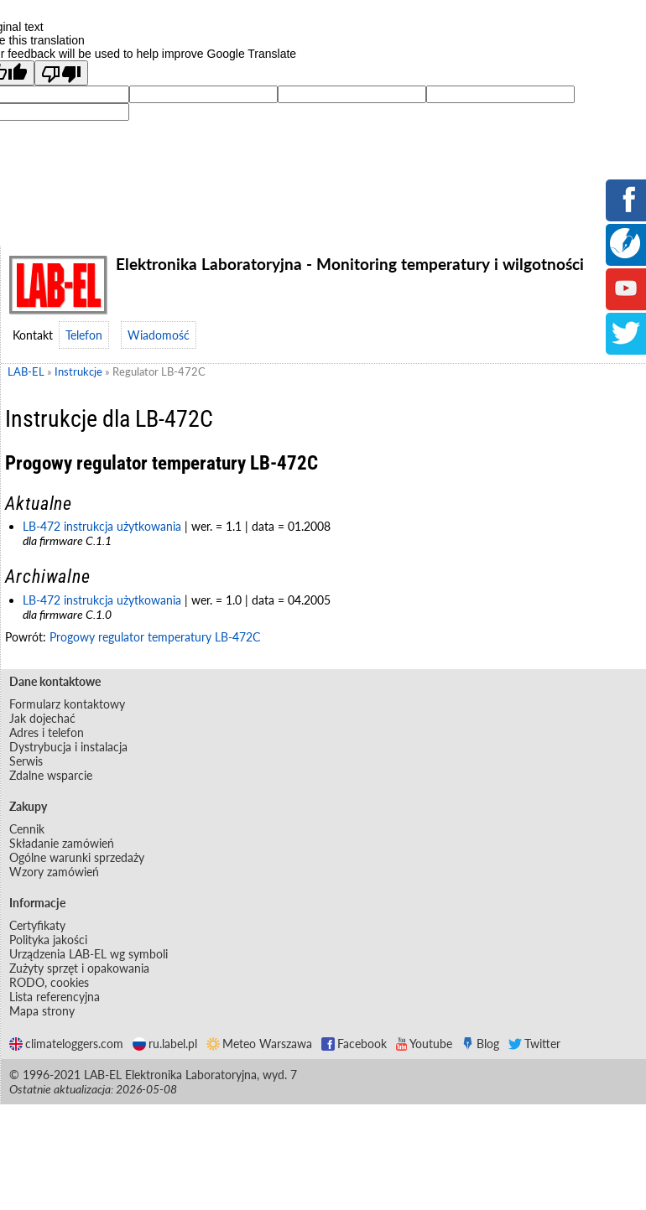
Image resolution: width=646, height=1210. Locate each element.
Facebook (354, 1043)
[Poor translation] (61, 73)
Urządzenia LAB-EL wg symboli (88, 954)
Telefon (83, 335)
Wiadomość (159, 335)
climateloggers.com (66, 1043)
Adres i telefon (46, 732)
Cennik (26, 829)
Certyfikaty (37, 925)
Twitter (534, 1043)
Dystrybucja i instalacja (68, 747)
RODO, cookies (49, 982)
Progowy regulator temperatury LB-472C (154, 637)
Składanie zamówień (61, 843)
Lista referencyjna (54, 996)
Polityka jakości (48, 939)
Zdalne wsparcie (50, 775)
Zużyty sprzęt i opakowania (79, 968)
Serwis (26, 761)
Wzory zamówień (54, 872)
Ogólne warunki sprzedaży (76, 857)
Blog (480, 1043)
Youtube (424, 1043)
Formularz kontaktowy (67, 704)
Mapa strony (42, 1011)
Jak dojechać (42, 718)
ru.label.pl (165, 1043)
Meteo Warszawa (259, 1043)
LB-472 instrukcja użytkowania (102, 526)
